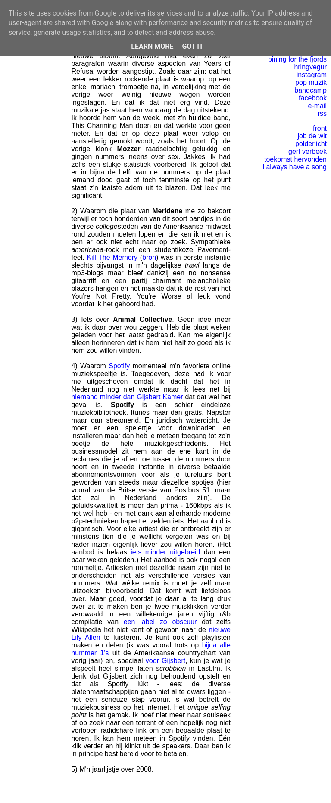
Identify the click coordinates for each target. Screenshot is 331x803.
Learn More (152, 46)
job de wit (312, 136)
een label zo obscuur (160, 622)
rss (322, 113)
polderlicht (311, 143)
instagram (312, 74)
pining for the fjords (297, 59)
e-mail (317, 105)
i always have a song (294, 167)
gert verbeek (307, 151)
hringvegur (310, 67)
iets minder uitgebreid (165, 552)
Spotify (119, 366)
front (320, 128)
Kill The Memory (112, 257)
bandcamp (310, 90)
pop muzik (311, 82)
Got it (192, 46)
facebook (313, 98)
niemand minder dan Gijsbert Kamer (127, 397)
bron (149, 257)
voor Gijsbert (165, 660)
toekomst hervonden (295, 159)
